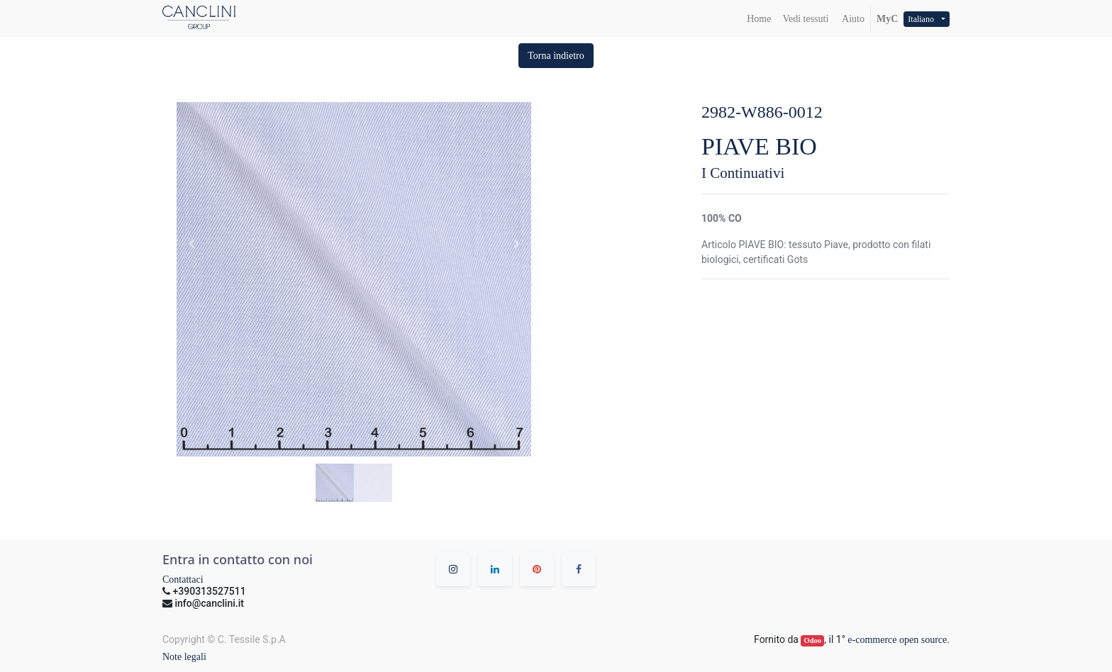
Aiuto (852, 18)
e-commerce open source (897, 639)
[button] (556, 55)
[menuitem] (759, 19)
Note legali (184, 656)
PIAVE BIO (759, 146)
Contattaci (183, 579)
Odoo (813, 640)
